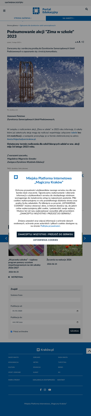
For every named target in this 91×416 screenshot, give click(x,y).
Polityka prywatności (50, 226)
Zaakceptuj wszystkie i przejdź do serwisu (45, 234)
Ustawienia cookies (45, 240)
